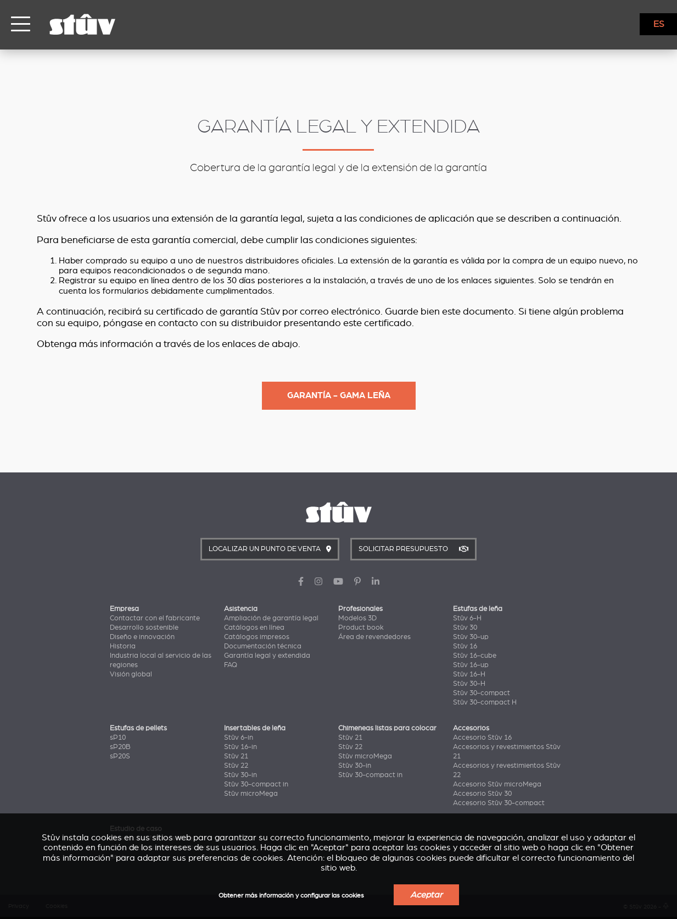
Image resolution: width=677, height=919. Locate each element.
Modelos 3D (357, 618)
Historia (123, 646)
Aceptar (426, 895)
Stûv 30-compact (481, 693)
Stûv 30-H (469, 683)
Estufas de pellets (138, 728)
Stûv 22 (236, 765)
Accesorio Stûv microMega (497, 784)
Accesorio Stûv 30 (482, 793)
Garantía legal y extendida (267, 655)
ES (658, 24)
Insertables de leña (255, 728)
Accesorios (471, 728)
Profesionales (360, 609)
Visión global (131, 674)
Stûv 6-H (467, 618)
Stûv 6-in (238, 737)
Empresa (124, 609)
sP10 (118, 737)
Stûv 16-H (469, 674)
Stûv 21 (236, 756)
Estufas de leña (477, 609)
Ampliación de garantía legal (271, 618)
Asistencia (241, 609)
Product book (361, 627)
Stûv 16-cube (474, 655)
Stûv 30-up (471, 637)
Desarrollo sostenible (144, 627)
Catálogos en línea (254, 627)
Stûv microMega (251, 793)
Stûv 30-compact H (485, 702)
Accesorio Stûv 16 (482, 737)
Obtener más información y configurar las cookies (291, 895)
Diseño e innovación (142, 637)
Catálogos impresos (256, 637)
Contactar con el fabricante (155, 618)
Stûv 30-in (240, 775)
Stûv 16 (465, 646)
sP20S (120, 756)
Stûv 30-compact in (256, 784)
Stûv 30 (465, 627)
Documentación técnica (262, 646)
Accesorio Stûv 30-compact (499, 803)
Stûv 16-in (240, 747)
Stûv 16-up (471, 665)
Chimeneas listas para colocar (387, 728)
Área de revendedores (374, 637)
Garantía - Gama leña (338, 395)
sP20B (120, 747)
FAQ (230, 665)
